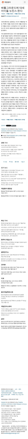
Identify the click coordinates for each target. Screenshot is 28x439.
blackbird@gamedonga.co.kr (11, 433)
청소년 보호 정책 (5, 394)
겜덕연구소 (5, 252)
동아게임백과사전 (7, 292)
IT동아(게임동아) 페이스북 (13, 135)
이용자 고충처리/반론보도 (8, 391)
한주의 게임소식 (6, 240)
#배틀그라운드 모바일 (20, 13)
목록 (17, 161)
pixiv (2, 319)
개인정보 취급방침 (18, 392)
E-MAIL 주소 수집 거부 (17, 394)
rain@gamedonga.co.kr (12, 16)
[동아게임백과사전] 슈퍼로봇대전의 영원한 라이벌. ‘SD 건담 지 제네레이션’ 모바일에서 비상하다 (12, 296)
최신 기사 (4, 220)
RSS (2, 396)
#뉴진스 (3, 13)
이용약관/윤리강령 (6, 392)
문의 (20, 389)
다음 (22, 161)
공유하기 (3, 125)
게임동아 (3, 129)
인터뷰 (3, 265)
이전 (5, 161)
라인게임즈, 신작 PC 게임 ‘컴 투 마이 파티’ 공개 (13, 227)
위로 (11, 161)
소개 (16, 389)
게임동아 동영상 (6, 188)
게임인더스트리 (6, 306)
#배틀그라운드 (9, 13)
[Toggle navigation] (25, 2)
